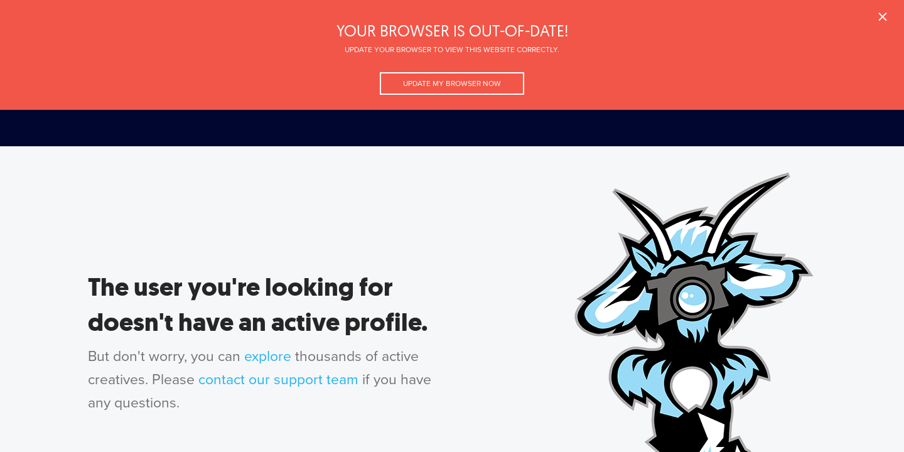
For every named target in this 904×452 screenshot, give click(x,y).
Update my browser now (452, 83)
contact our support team (278, 380)
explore (267, 356)
